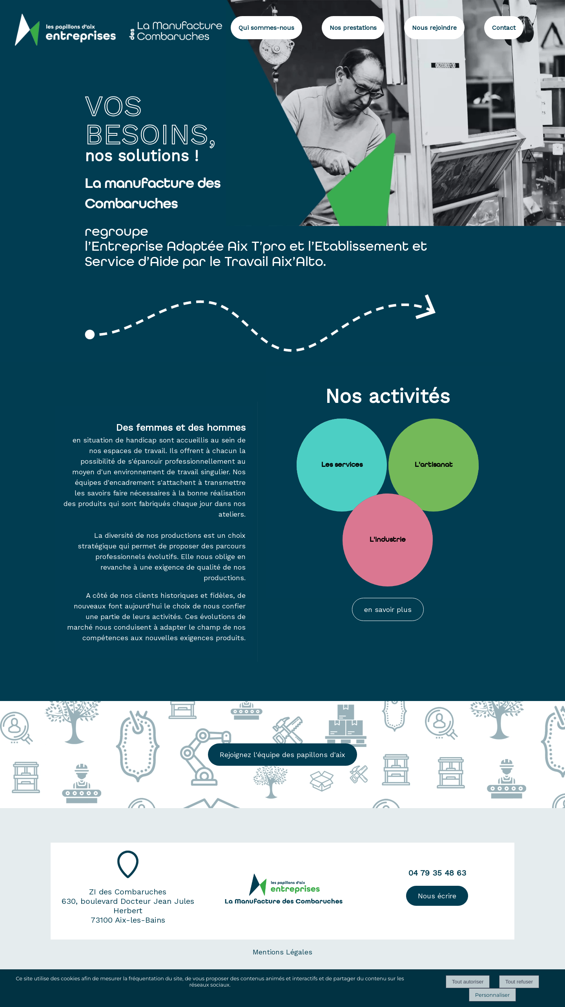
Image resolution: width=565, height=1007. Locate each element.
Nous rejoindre (434, 27)
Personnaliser (492, 995)
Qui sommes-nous (266, 27)
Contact (504, 27)
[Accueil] (110, 26)
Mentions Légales (282, 952)
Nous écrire (437, 896)
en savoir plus (388, 609)
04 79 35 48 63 (437, 873)
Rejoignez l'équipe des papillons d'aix (282, 754)
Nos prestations (353, 27)
